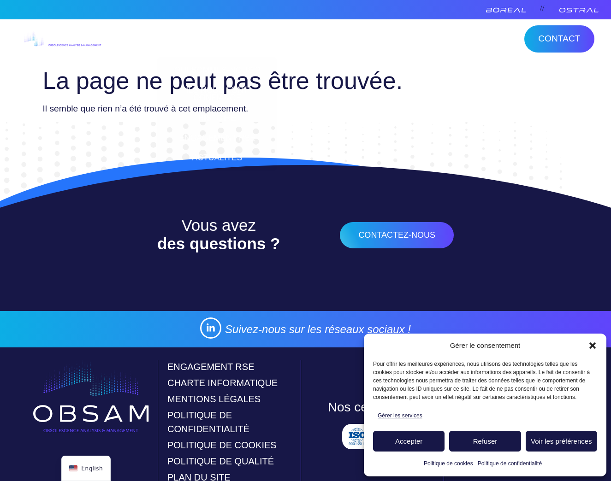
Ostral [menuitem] (333, 41)
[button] (592, 345)
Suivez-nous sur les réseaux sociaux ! (318, 329)
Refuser (485, 441)
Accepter (408, 441)
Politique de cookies (448, 463)
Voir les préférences (561, 441)
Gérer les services (400, 415)
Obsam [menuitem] (155, 41)
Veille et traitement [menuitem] (247, 41)
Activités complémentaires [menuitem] (436, 41)
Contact (559, 38)
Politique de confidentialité (510, 463)
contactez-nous (396, 235)
